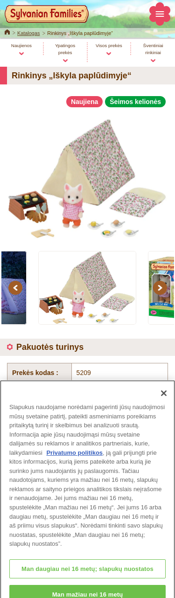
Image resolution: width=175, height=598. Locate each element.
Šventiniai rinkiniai (153, 49)
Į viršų (140, 449)
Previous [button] (16, 288)
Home (7, 31)
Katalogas (28, 33)
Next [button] (161, 288)
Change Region (87, 565)
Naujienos (21, 45)
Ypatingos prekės (65, 49)
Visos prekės (109, 45)
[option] (87, 175)
